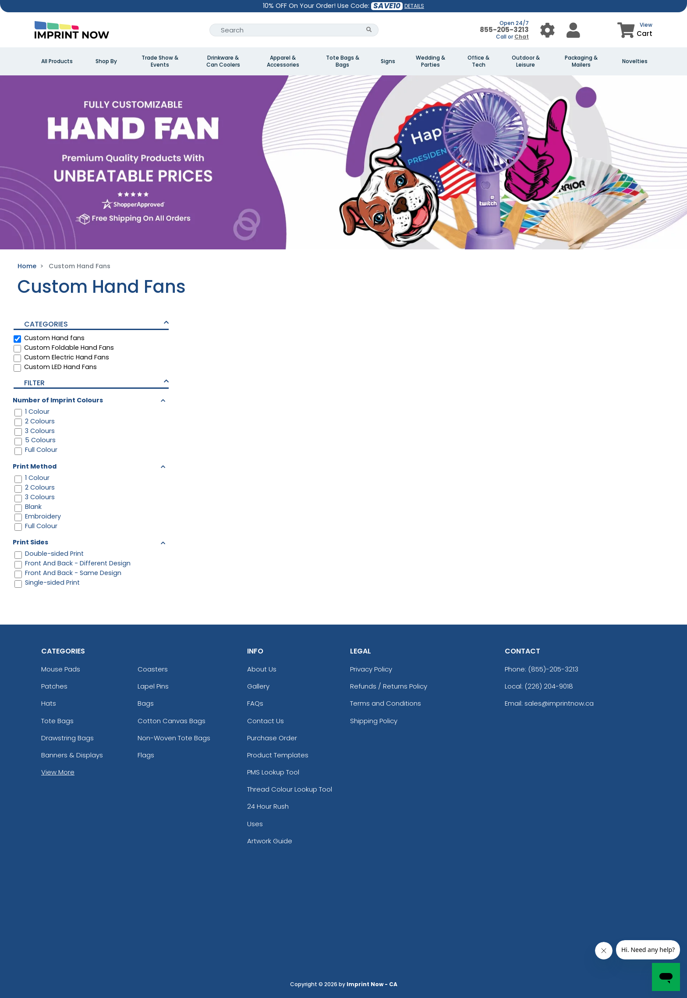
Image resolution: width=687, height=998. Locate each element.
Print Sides (30, 542)
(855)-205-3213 (553, 669)
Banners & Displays (72, 755)
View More (57, 772)
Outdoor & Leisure (526, 61)
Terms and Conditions (385, 703)
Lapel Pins (153, 686)
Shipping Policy (373, 720)
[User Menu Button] (547, 30)
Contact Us (265, 720)
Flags (146, 755)
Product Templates (277, 755)
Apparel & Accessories (283, 61)
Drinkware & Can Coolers (223, 61)
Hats (48, 703)
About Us (261, 669)
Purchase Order (272, 737)
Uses (255, 823)
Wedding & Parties (430, 61)
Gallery (258, 686)
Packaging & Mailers (581, 61)
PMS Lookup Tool (273, 772)
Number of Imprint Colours (58, 400)
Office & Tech (478, 61)
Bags (146, 703)
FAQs (255, 703)
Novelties (635, 61)
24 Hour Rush (268, 806)
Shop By (106, 61)
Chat (521, 36)
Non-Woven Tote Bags (174, 737)
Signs (388, 61)
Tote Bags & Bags (342, 61)
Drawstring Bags (67, 737)
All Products (57, 61)
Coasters (153, 669)
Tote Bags (57, 720)
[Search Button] (369, 30)
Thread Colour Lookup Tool (289, 789)
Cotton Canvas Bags (171, 720)
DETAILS (414, 6)
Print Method (35, 466)
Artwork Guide (269, 840)
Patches (54, 686)
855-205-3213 (504, 29)
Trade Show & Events (160, 61)
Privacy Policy (371, 669)
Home (27, 266)
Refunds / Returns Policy (388, 686)
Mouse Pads (60, 669)
